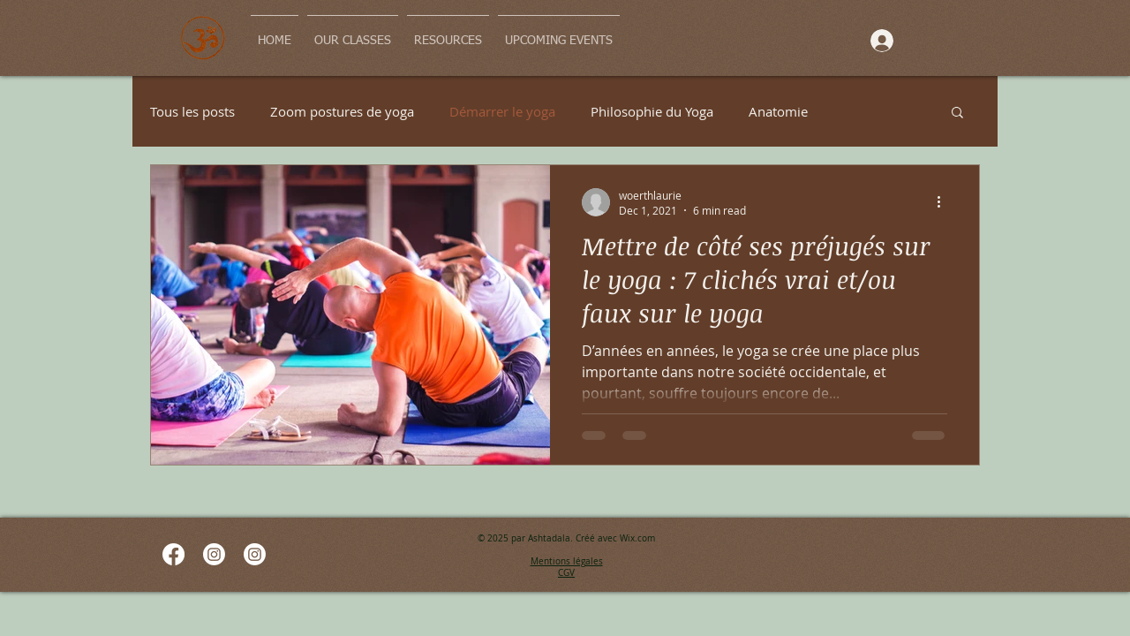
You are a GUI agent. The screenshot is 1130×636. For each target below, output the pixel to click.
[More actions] (944, 202)
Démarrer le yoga (502, 111)
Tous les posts (192, 111)
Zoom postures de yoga (342, 111)
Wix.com (637, 538)
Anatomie (778, 111)
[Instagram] (214, 554)
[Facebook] (173, 554)
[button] (957, 113)
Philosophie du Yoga (652, 111)
